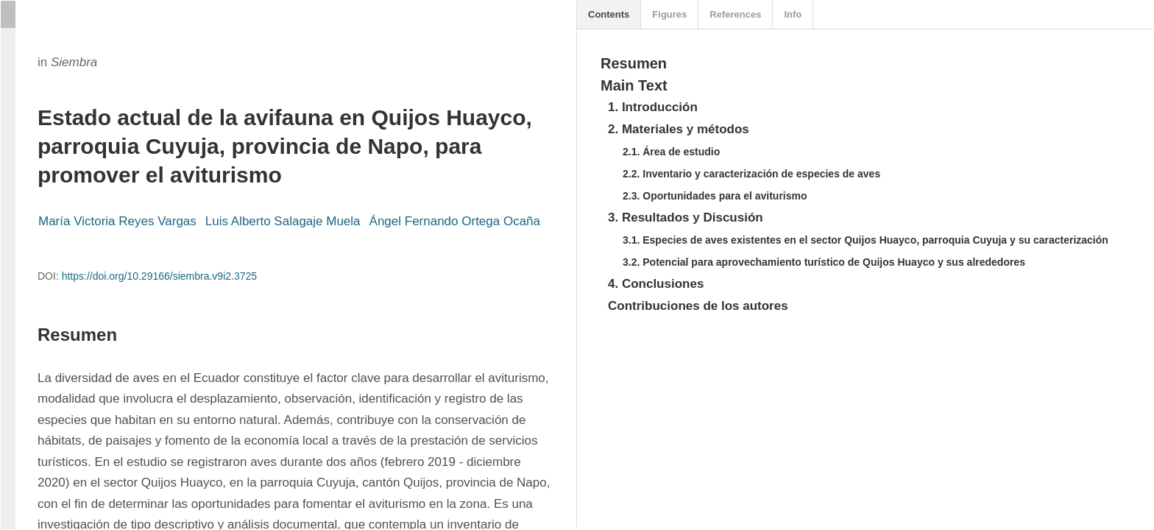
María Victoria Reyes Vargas (117, 221)
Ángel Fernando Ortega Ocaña (454, 221)
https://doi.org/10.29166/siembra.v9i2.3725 (159, 276)
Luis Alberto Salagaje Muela (283, 221)
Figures (669, 14)
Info (792, 14)
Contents (608, 14)
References (735, 14)
